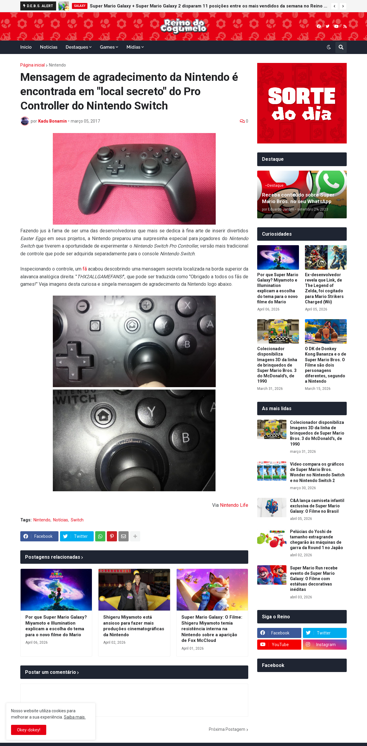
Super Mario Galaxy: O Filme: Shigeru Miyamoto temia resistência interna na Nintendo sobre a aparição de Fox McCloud (211, 628)
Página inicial (32, 65)
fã (85, 269)
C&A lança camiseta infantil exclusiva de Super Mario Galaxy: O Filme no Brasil (317, 506)
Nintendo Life (234, 505)
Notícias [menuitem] (48, 47)
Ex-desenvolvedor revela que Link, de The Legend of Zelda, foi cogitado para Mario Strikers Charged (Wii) (324, 288)
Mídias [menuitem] (133, 47)
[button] (334, 6)
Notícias (60, 520)
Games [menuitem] (107, 47)
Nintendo (57, 65)
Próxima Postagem (227, 729)
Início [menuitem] (26, 47)
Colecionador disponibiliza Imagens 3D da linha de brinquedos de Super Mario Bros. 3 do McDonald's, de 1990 (277, 365)
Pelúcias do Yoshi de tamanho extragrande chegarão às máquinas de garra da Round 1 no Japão (316, 539)
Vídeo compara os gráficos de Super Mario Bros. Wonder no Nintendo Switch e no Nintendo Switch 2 (317, 472)
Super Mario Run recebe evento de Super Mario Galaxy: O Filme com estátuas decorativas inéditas (313, 579)
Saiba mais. (75, 717)
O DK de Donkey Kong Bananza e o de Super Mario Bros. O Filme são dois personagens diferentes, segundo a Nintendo (325, 365)
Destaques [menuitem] (77, 47)
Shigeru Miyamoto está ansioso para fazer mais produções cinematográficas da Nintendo (133, 625)
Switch (77, 520)
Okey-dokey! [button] (28, 730)
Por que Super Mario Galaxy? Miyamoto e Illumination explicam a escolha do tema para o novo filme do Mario (56, 625)
